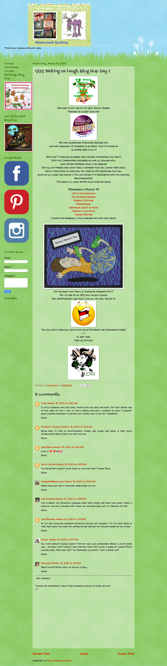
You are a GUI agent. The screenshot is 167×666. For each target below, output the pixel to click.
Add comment (43, 578)
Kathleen (46, 563)
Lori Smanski (48, 498)
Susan (44, 539)
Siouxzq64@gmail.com (52, 481)
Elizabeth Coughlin (51, 426)
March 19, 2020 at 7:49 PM (71, 519)
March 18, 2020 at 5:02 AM (77, 426)
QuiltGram (46, 447)
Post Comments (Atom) (59, 660)
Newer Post (41, 654)
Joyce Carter (48, 464)
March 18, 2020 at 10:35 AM (80, 481)
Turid (44, 403)
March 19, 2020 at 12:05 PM (71, 498)
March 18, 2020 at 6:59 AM (71, 464)
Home (84, 654)
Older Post (126, 654)
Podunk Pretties (83, 214)
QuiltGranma (48, 519)
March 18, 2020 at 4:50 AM (62, 403)
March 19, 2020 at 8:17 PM (63, 539)
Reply (44, 417)
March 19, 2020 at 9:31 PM (66, 563)
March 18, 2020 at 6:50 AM (68, 447)
